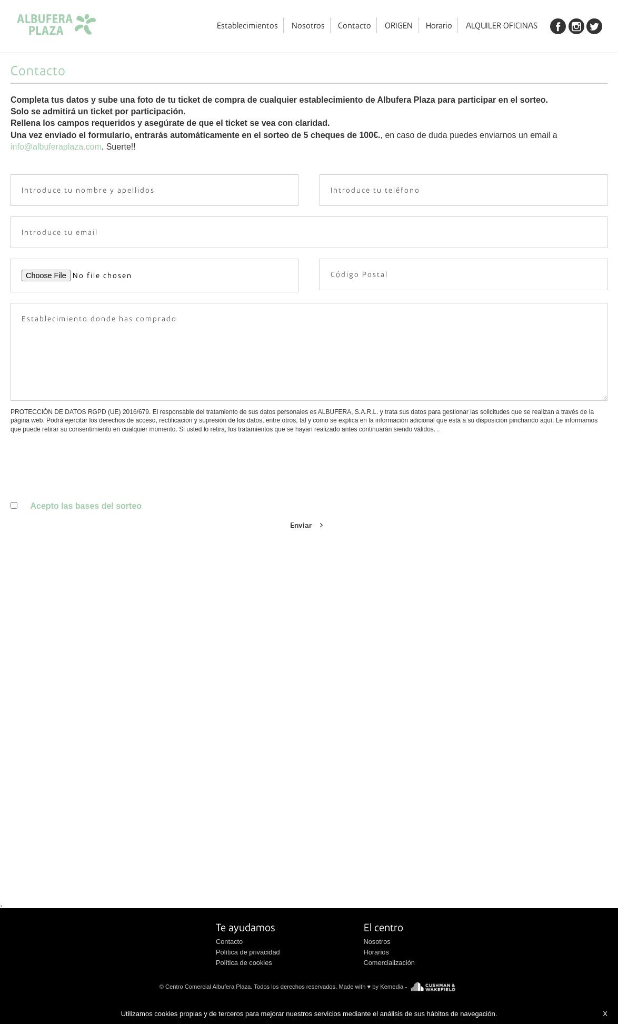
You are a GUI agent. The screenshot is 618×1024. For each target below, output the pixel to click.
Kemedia (391, 986)
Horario (439, 25)
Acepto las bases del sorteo (86, 505)
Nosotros (308, 25)
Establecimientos (247, 25)
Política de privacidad (248, 952)
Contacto (354, 25)
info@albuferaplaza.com (56, 146)
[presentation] (91, 526)
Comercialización (389, 963)
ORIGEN (399, 25)
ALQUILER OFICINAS (501, 25)
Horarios (376, 952)
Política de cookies (244, 963)
